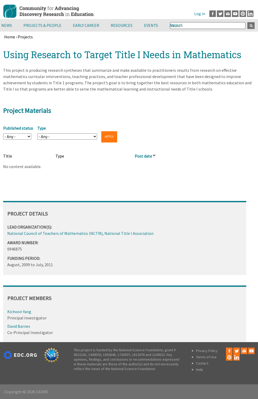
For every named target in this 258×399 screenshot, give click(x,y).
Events (151, 25)
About (176, 25)
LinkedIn (250, 13)
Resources (122, 25)
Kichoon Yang (19, 311)
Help (199, 369)
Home (9, 36)
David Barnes (18, 326)
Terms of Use (206, 357)
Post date (145, 156)
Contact (202, 363)
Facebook (212, 13)
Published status (18, 128)
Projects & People (42, 25)
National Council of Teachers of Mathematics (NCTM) (55, 233)
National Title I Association (129, 233)
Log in (199, 13)
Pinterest (243, 13)
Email (227, 13)
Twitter (220, 13)
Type (41, 128)
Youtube (235, 13)
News (6, 25)
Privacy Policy (207, 350)
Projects (25, 36)
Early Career (86, 25)
